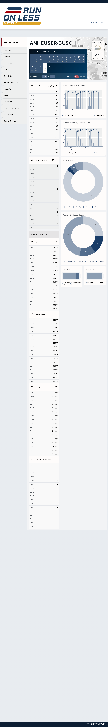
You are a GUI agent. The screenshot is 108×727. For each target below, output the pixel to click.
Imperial (70, 77)
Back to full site (97, 22)
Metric (83, 77)
